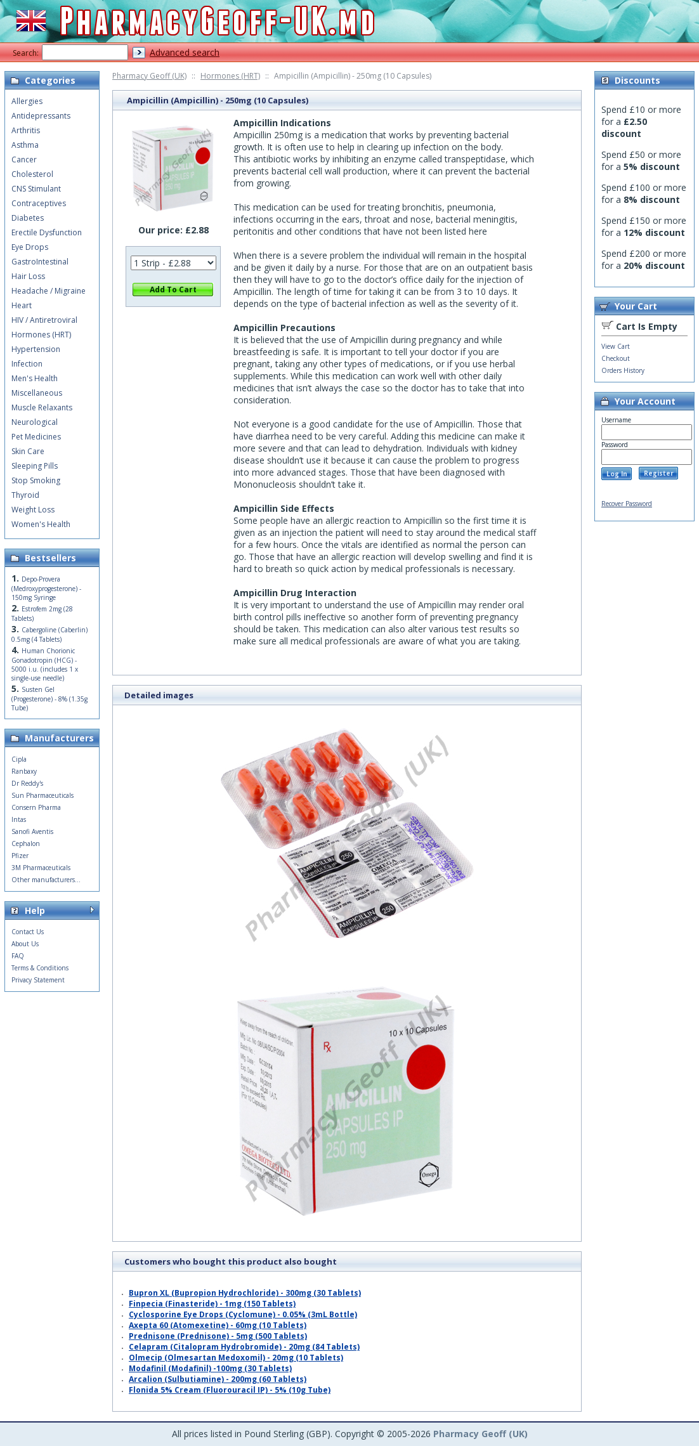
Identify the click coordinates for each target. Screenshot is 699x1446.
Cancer (24, 159)
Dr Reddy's (27, 783)
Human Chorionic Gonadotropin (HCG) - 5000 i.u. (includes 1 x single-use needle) (44, 664)
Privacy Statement (38, 979)
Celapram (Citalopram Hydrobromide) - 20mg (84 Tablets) (244, 1346)
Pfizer (20, 855)
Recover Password (626, 503)
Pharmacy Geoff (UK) (149, 75)
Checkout (615, 358)
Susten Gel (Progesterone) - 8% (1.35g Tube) (49, 698)
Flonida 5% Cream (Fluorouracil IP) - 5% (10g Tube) (229, 1389)
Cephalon (25, 843)
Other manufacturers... (46, 879)
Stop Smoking (35, 480)
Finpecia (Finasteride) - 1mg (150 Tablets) (212, 1303)
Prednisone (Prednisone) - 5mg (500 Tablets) (218, 1336)
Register (659, 473)
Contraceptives (38, 203)
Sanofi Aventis (32, 831)
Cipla (19, 759)
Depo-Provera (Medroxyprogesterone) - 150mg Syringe (46, 588)
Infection (26, 363)
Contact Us (27, 931)
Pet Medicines (36, 436)
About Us (25, 943)
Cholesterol (32, 174)
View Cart (615, 346)
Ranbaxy (24, 771)
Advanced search (184, 52)
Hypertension (35, 349)
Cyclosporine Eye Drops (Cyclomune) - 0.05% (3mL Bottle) (243, 1314)
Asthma (25, 145)
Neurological (34, 422)
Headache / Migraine (48, 290)
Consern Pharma (36, 807)
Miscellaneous (36, 393)
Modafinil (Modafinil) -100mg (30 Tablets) (210, 1368)
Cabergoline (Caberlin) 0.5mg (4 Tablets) (49, 634)
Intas (18, 819)
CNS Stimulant (36, 188)
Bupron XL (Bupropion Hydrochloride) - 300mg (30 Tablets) (245, 1292)
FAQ (17, 955)
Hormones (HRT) (230, 75)
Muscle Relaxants (41, 407)
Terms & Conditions (40, 967)
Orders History (622, 370)
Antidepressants (40, 115)
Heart (21, 305)
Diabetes (27, 217)
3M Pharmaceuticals (40, 867)
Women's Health (40, 524)
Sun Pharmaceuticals (42, 795)
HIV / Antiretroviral (44, 320)
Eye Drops (29, 247)
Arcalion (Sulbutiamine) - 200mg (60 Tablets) (217, 1379)
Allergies (26, 101)
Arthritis (25, 130)
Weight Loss (33, 509)
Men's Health (34, 378)
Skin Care (27, 451)
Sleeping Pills (34, 465)
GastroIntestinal (40, 261)
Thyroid (25, 495)
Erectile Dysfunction (46, 232)
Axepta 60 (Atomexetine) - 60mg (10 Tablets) (217, 1325)
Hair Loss (28, 276)
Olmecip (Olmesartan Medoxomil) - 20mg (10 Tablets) (236, 1357)
